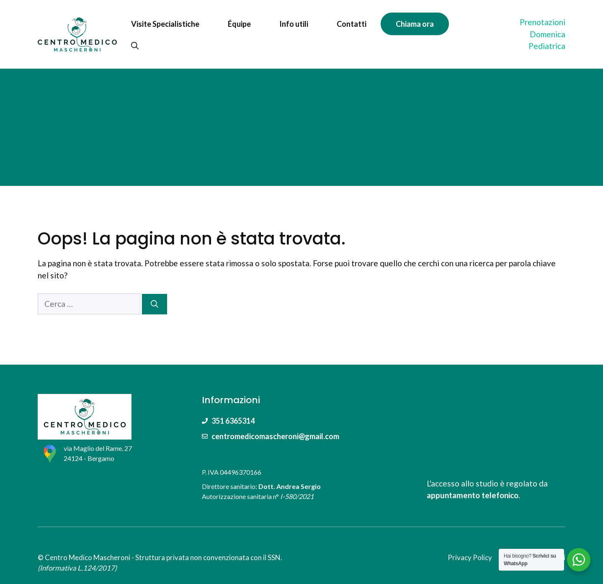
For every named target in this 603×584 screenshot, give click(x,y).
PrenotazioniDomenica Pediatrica (542, 34)
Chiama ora (415, 23)
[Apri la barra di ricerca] (135, 45)
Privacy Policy (470, 557)
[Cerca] (154, 304)
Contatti (351, 23)
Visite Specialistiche (165, 23)
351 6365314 (233, 420)
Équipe (239, 23)
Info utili (293, 23)
